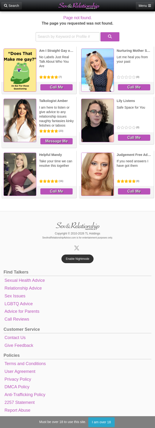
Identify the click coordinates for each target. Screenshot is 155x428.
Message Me (56, 141)
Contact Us (15, 337)
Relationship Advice (23, 288)
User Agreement (20, 371)
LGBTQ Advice (19, 303)
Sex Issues (15, 296)
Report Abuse (17, 410)
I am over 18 (101, 422)
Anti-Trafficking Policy (25, 394)
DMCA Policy (17, 386)
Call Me (56, 87)
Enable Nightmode (77, 258)
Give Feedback (19, 345)
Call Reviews (17, 319)
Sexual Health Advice (25, 280)
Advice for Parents (22, 311)
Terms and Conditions (25, 363)
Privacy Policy (18, 379)
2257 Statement (20, 402)
